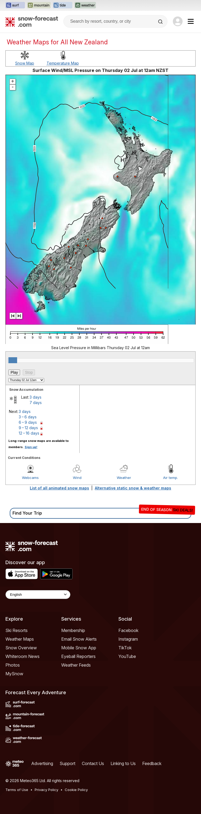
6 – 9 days (28, 422)
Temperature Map (63, 63)
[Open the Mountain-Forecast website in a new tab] (39, 5)
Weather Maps (19, 639)
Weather (124, 477)
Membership (73, 630)
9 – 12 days (28, 427)
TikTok (125, 647)
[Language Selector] (37, 594)
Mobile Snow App (78, 647)
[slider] (12, 360)
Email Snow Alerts (79, 639)
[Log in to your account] (178, 21)
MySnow (14, 673)
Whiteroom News (22, 656)
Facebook (128, 630)
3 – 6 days (28, 417)
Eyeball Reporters (78, 656)
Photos (12, 665)
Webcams (30, 477)
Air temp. (170, 477)
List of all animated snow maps (59, 488)
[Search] (161, 21)
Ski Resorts (16, 630)
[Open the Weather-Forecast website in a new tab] (85, 5)
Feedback (151, 763)
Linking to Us (123, 763)
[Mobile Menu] (191, 21)
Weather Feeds (76, 665)
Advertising (42, 763)
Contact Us (93, 763)
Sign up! (31, 447)
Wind (77, 477)
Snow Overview (21, 647)
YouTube (127, 656)
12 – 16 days (29, 433)
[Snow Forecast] (31, 21)
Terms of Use (16, 789)
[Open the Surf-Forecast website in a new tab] (15, 5)
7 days (36, 402)
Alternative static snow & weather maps (133, 488)
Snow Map (24, 63)
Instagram (128, 639)
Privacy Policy (46, 789)
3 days (35, 397)
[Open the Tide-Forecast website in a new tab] (62, 5)
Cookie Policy (76, 789)
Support (67, 763)
